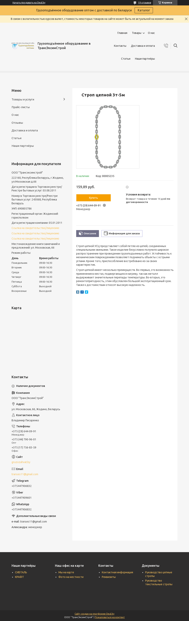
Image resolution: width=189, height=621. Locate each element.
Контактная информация (117, 572)
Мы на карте (66, 572)
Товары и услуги (23, 99)
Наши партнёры (145, 58)
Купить (93, 197)
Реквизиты (109, 576)
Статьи (125, 58)
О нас (151, 32)
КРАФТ (19, 576)
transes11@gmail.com (25, 474)
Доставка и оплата (143, 45)
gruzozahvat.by (21, 462)
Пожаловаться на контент (110, 617)
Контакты (120, 45)
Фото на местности (71, 576)
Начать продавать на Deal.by (29, 2)
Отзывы (17, 122)
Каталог (144, 10)
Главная (122, 32)
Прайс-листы (21, 107)
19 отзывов (144, 2)
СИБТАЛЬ (21, 572)
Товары (136, 32)
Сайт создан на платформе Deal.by (94, 614)
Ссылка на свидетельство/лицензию (35, 228)
